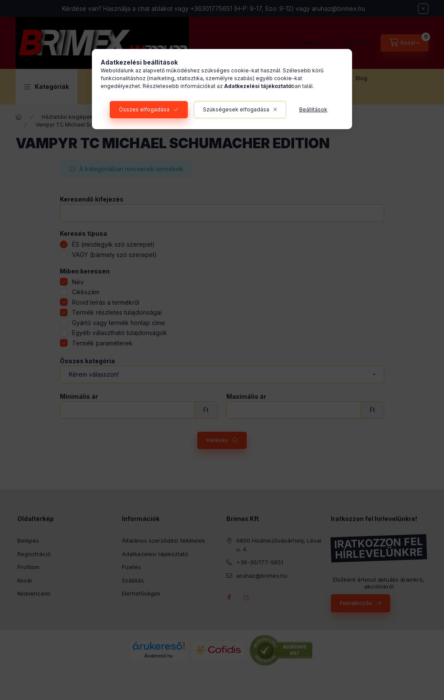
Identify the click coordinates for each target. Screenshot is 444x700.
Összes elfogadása (144, 109)
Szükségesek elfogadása (236, 109)
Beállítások (313, 109)
